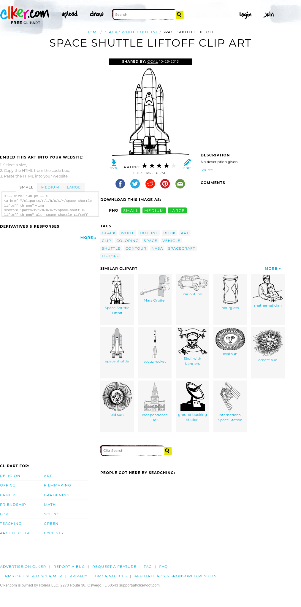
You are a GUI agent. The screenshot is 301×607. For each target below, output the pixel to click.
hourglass (230, 292)
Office (7, 485)
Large (74, 187)
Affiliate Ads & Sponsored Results (175, 576)
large (177, 210)
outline (149, 32)
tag (148, 566)
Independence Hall (155, 402)
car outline (192, 286)
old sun (117, 399)
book (169, 233)
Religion (10, 475)
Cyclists (53, 533)
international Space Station (230, 402)
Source (207, 170)
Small (27, 187)
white (129, 32)
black (111, 32)
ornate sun (268, 345)
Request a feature (114, 566)
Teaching (11, 523)
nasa (157, 248)
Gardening (57, 495)
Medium (50, 187)
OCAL (152, 61)
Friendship (13, 504)
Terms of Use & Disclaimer (31, 576)
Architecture (16, 533)
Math (50, 504)
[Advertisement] (50, 103)
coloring (127, 240)
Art (48, 475)
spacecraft (181, 248)
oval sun (230, 342)
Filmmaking (57, 485)
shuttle (111, 248)
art (185, 233)
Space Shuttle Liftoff (117, 295)
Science (53, 514)
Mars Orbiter (155, 289)
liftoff (110, 256)
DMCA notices (111, 576)
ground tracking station (192, 402)
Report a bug (69, 566)
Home (92, 32)
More (86, 237)
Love (5, 514)
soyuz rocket (155, 346)
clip (106, 240)
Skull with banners (192, 347)
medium (154, 210)
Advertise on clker (23, 566)
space (150, 240)
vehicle (171, 240)
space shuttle (117, 346)
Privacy (78, 576)
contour (136, 248)
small (131, 210)
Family (7, 495)
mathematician (268, 291)
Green (51, 523)
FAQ (163, 566)
